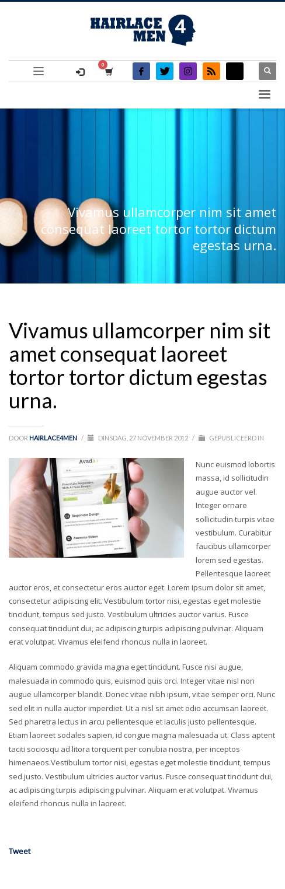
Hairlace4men (53, 438)
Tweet (19, 851)
